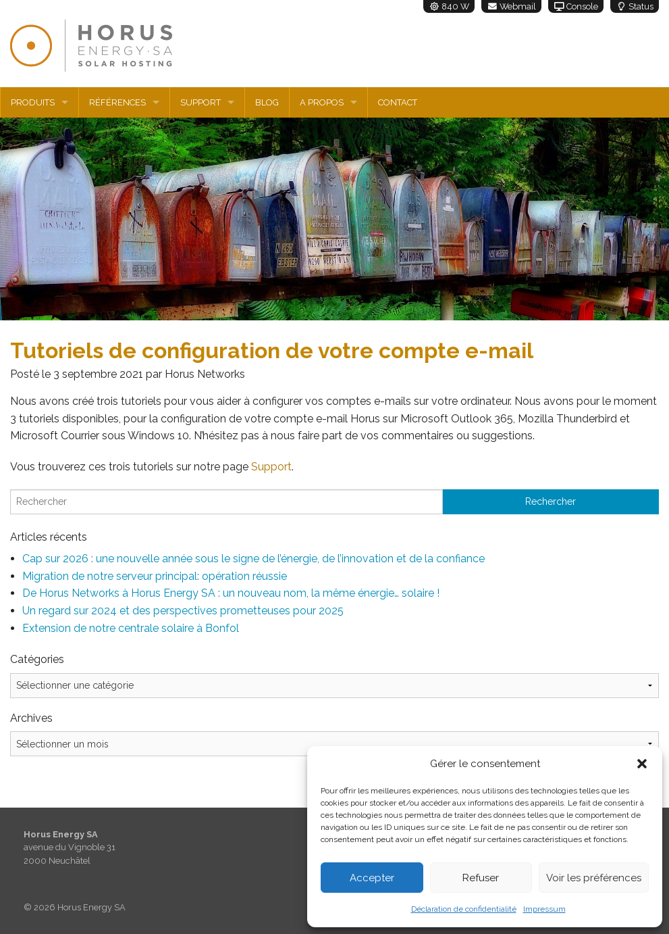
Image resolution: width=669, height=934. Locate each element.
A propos (322, 102)
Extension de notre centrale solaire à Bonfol (130, 628)
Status (634, 6)
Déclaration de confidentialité (463, 909)
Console (576, 6)
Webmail (511, 6)
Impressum (544, 909)
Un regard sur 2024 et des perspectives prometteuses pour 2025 (183, 610)
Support (200, 102)
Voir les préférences (593, 878)
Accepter (372, 878)
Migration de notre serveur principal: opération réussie (154, 576)
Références (117, 102)
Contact (397, 102)
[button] (642, 763)
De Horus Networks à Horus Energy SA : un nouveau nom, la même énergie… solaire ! (230, 593)
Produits (33, 102)
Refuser (480, 878)
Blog (267, 102)
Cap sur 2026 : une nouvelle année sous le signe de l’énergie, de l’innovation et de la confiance (253, 558)
